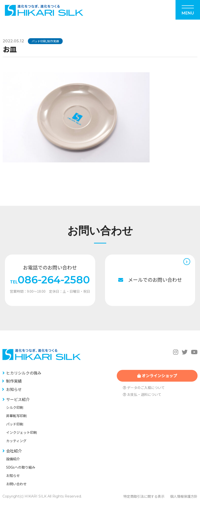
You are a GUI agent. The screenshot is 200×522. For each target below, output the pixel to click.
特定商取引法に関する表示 (144, 496)
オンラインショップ (157, 375)
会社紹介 (14, 451)
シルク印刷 (14, 407)
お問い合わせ (16, 483)
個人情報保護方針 (184, 496)
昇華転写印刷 (16, 415)
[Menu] (188, 10)
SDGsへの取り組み (20, 467)
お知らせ (14, 389)
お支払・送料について (142, 394)
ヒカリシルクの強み (23, 373)
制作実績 (53, 41)
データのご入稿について (144, 387)
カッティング (16, 440)
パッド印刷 (39, 41)
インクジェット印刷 (21, 432)
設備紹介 (13, 458)
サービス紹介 (18, 399)
